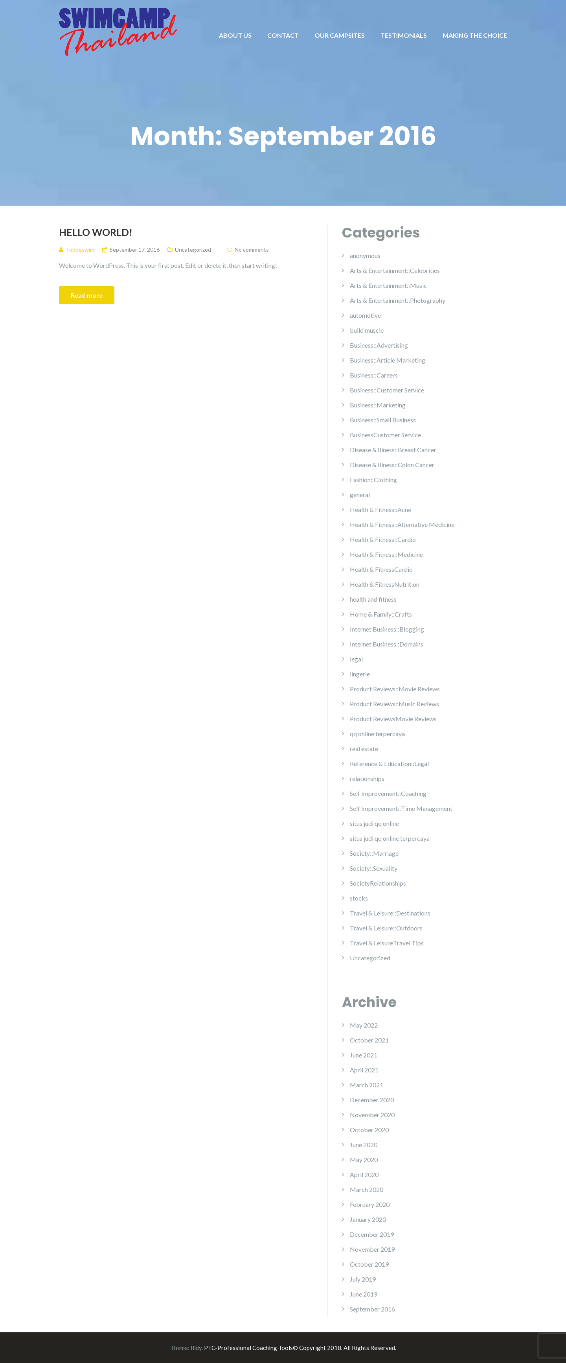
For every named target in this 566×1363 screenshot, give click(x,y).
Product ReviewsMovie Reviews (393, 718)
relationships (367, 778)
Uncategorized (193, 249)
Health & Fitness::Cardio (383, 539)
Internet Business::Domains (386, 644)
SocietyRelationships (378, 883)
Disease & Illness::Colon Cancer (392, 464)
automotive (365, 315)
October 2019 (369, 1264)
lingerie (360, 674)
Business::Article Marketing (387, 360)
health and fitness (373, 599)
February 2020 (370, 1204)
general (360, 494)
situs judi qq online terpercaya (390, 838)
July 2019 (363, 1279)
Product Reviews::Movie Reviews (395, 689)
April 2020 (364, 1174)
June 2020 (363, 1144)
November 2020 (372, 1114)
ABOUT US (235, 35)
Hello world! (95, 232)
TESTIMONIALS (403, 35)
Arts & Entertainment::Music (388, 285)
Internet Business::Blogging (387, 629)
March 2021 (366, 1085)
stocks (359, 898)
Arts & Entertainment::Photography (397, 300)
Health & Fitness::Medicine (386, 554)
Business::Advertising (379, 345)
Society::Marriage (374, 853)
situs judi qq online (374, 823)
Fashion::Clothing (373, 479)
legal (356, 659)
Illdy (196, 1347)
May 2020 (364, 1159)
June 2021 (363, 1055)
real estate (364, 748)
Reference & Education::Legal (389, 763)
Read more (87, 295)
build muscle (367, 330)
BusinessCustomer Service (385, 434)
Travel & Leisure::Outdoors (386, 928)
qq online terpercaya (377, 733)
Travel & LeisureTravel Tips (387, 943)
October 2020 (369, 1129)
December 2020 (372, 1099)
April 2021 (364, 1070)
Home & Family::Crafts (381, 614)
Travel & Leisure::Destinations (390, 913)
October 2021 (369, 1040)
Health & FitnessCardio (381, 569)
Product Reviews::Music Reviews (394, 703)
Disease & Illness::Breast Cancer (393, 449)
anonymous (365, 255)
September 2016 (372, 1309)
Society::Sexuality (373, 868)
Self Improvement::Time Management (401, 808)
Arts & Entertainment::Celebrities (395, 270)
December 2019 (372, 1234)
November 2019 (372, 1249)
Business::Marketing (378, 405)
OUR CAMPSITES (339, 35)
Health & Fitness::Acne (380, 509)
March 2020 (366, 1189)
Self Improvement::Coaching (388, 793)
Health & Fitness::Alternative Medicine (402, 524)
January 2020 (368, 1219)
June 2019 (363, 1294)
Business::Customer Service (387, 390)
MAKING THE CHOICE (475, 35)
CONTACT (283, 35)
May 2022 (364, 1025)
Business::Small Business (383, 420)
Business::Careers (374, 375)
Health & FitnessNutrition (384, 584)
